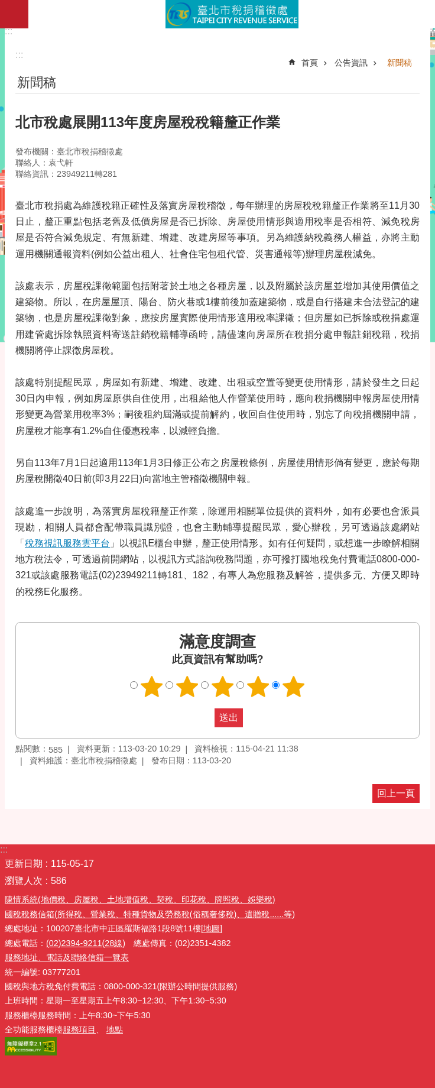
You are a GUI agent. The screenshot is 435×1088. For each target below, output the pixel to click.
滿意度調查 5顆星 (294, 686)
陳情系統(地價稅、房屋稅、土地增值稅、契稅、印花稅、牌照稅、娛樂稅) (140, 899)
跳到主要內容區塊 (6, 6)
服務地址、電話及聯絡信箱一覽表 (67, 957)
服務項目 (79, 1029)
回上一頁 (396, 793)
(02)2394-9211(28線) (85, 943)
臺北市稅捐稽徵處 (231, 14)
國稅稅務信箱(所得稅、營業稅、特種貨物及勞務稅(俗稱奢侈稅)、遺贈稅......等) (150, 914)
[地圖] (211, 928)
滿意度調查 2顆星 (187, 686)
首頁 (309, 62)
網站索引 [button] (14, 14)
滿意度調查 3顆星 (223, 686)
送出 (203, 718)
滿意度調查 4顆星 (258, 686)
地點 (114, 1029)
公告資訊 (351, 62)
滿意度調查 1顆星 (152, 686)
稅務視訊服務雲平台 (67, 543)
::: (8, 31)
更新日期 (24, 864)
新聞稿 (399, 62)
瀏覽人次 (24, 881)
